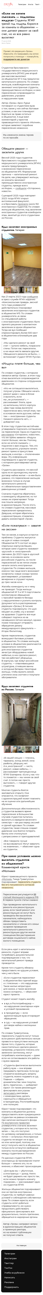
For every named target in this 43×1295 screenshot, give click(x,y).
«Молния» (7, 879)
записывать (9, 1093)
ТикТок (8, 1268)
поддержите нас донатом (16, 59)
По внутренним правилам (16, 1123)
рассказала (8, 434)
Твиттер (38, 4)
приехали (23, 204)
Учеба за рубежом (14, 1273)
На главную (21, 1245)
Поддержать (11, 1287)
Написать (9, 1277)
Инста (30, 4)
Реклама (9, 1282)
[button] (4, 260)
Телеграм (22, 4)
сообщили (20, 188)
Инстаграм (10, 1258)
